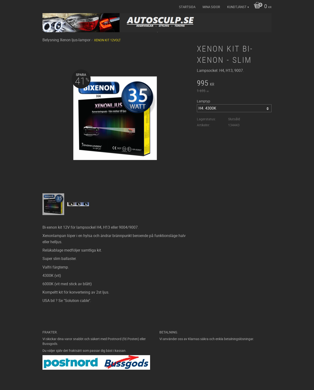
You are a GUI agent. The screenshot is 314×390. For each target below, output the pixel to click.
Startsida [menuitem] (187, 7)
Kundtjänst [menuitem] (236, 7)
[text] (234, 83)
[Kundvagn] (261, 6)
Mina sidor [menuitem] (211, 7)
